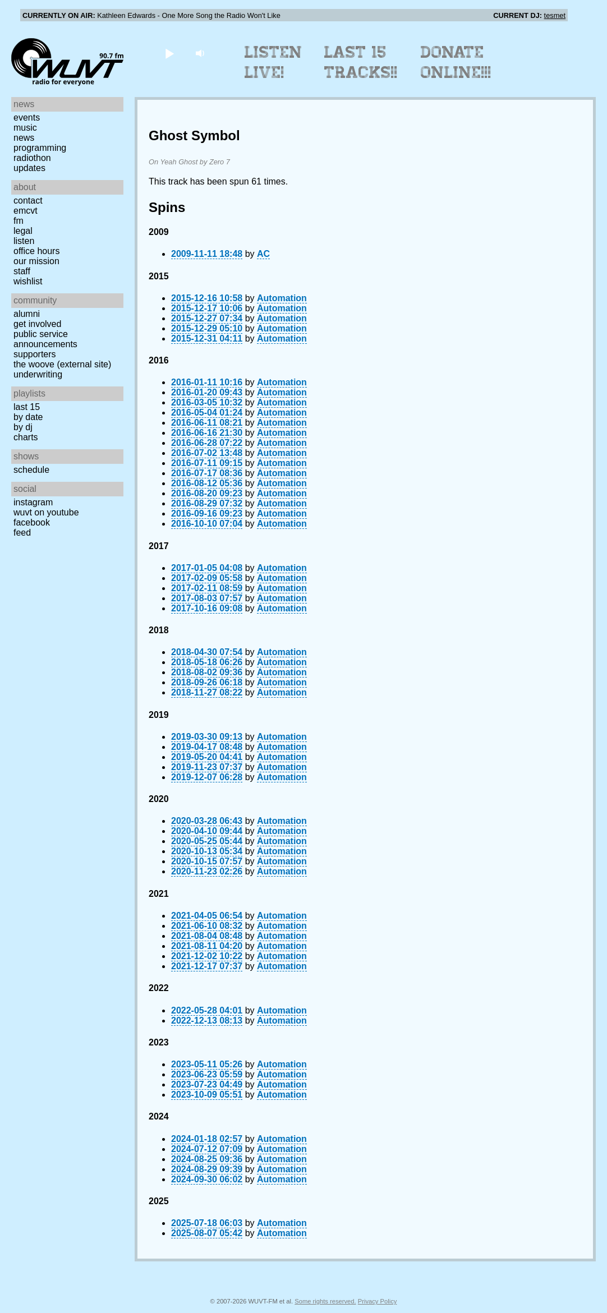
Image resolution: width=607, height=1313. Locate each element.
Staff (21, 271)
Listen (23, 241)
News (23, 137)
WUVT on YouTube (46, 512)
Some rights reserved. (325, 1301)
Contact (28, 200)
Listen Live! (273, 62)
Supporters (34, 354)
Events (26, 117)
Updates (29, 168)
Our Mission (36, 261)
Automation (282, 298)
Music (25, 127)
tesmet (554, 15)
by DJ (23, 427)
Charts (25, 437)
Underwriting (37, 374)
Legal (23, 231)
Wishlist (28, 281)
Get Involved (37, 324)
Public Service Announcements (45, 339)
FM (18, 220)
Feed (22, 532)
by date (28, 417)
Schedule (31, 469)
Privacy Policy (377, 1301)
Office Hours (36, 251)
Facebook (31, 522)
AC (263, 254)
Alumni (26, 314)
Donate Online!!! (456, 62)
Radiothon (32, 158)
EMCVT (25, 210)
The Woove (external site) (62, 364)
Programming (39, 148)
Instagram (33, 502)
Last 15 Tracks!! (361, 62)
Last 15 (26, 407)
